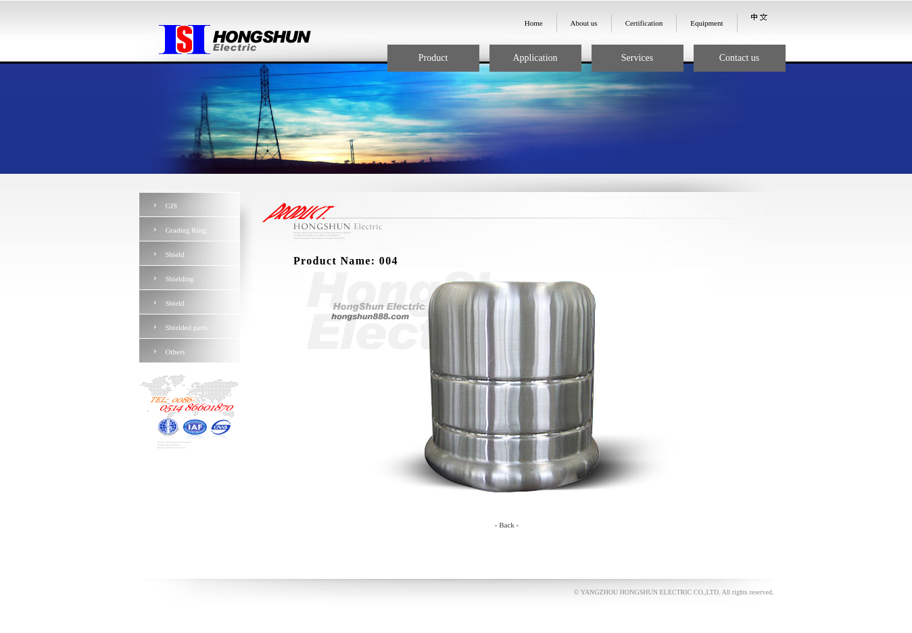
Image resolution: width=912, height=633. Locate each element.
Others (175, 352)
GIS (172, 206)
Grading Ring (186, 230)
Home (534, 23)
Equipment (706, 23)
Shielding (180, 279)
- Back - (507, 525)
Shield (175, 254)
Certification (644, 23)
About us (584, 23)
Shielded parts (187, 327)
